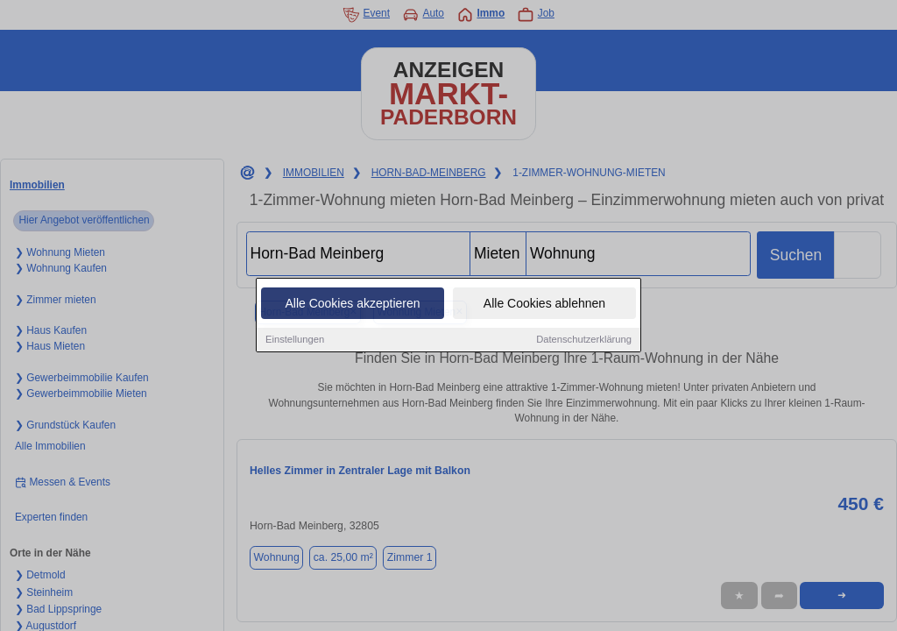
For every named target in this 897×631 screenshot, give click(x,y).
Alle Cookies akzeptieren (352, 304)
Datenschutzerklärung (584, 340)
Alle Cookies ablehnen (544, 304)
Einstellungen (294, 340)
